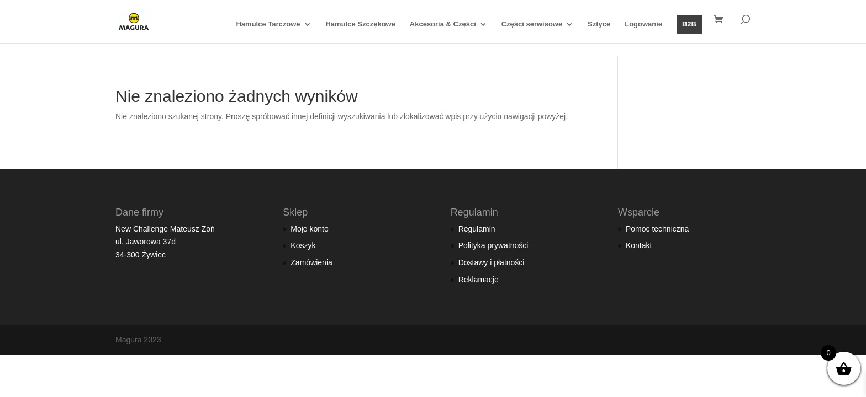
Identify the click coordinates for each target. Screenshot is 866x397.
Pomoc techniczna (657, 228)
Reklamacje (478, 279)
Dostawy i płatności (491, 262)
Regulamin (476, 228)
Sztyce (599, 24)
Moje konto (309, 228)
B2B (689, 24)
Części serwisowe (532, 24)
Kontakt (639, 245)
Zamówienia (311, 262)
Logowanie (643, 24)
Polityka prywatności (493, 245)
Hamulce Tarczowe (268, 24)
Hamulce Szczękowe (360, 24)
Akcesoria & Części (443, 24)
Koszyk (303, 245)
